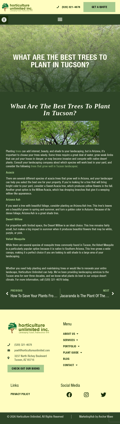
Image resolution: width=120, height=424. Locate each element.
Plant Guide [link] (72, 353)
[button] (60, 19)
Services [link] (70, 340)
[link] (4, 20)
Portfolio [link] (71, 346)
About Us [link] (70, 334)
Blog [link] (66, 359)
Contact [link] (70, 365)
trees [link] (18, 151)
